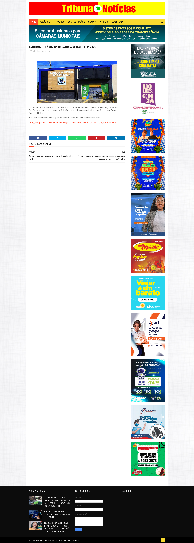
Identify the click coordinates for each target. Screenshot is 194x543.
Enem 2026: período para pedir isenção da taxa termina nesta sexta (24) (56, 514)
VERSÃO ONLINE (46, 22)
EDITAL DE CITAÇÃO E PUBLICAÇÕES (82, 22)
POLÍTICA (60, 22)
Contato (104, 22)
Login (77, 540)
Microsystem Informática (66, 540)
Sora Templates (41, 540)
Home (33, 22)
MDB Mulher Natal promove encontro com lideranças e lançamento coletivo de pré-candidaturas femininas (56, 527)
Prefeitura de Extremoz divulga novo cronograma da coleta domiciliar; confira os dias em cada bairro (56, 501)
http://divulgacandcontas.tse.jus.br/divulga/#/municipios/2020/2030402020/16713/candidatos (72, 123)
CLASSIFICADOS (118, 22)
